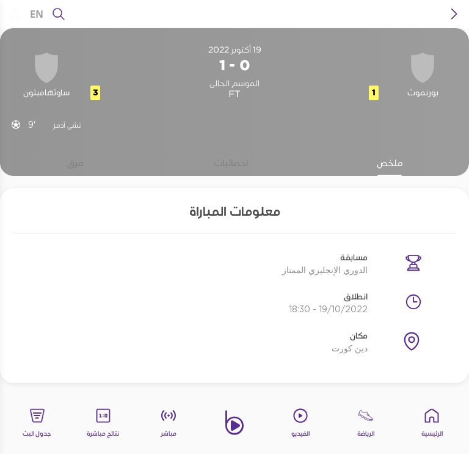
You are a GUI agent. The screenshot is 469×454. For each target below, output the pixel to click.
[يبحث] (58, 14)
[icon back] (454, 14)
